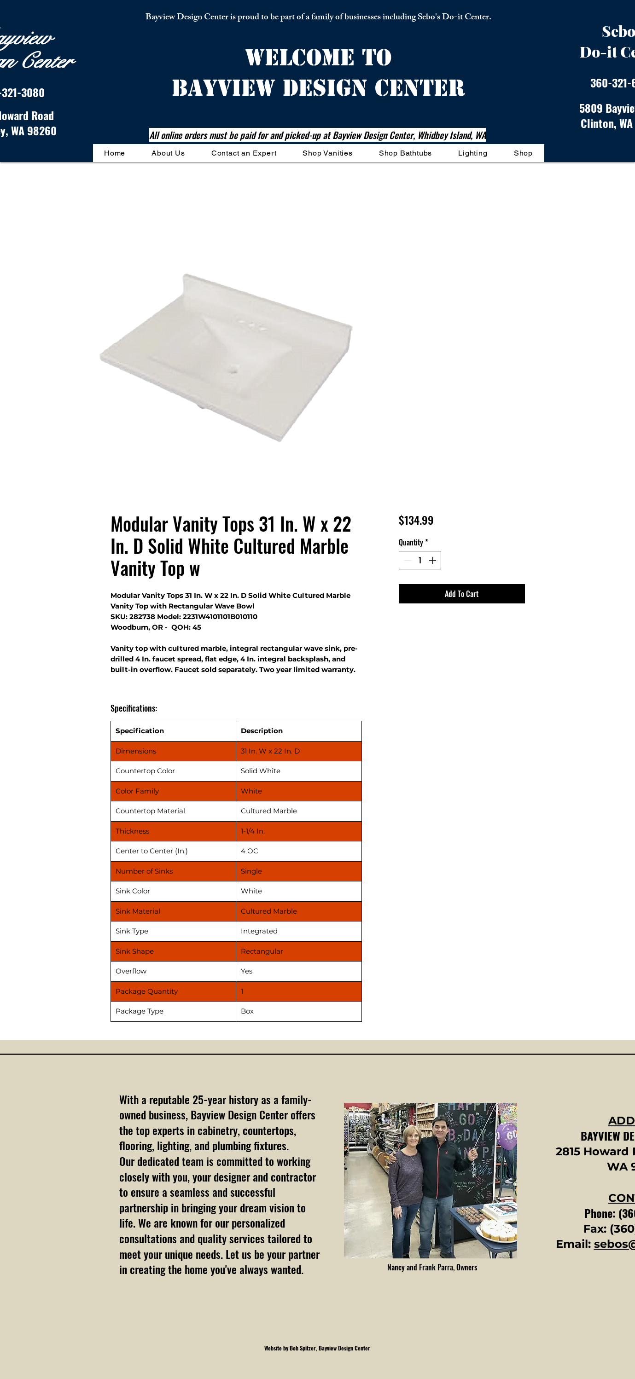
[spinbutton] (420, 560)
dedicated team (170, 1161)
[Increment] (433, 560)
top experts (161, 1130)
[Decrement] (406, 560)
